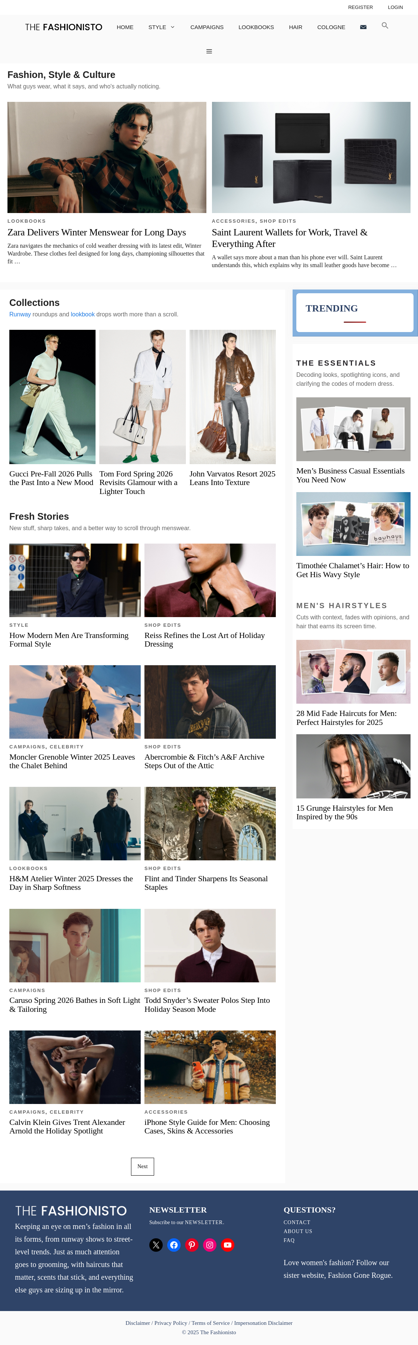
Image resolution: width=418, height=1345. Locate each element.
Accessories (234, 221)
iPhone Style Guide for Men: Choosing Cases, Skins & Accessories (207, 1126)
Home (125, 27)
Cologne (331, 27)
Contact (297, 1222)
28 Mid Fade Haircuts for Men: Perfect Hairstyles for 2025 (346, 718)
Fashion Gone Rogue (359, 1275)
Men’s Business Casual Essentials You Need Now (350, 475)
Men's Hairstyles (342, 605)
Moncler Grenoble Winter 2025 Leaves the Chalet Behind (72, 761)
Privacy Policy (171, 1323)
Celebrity (67, 747)
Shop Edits (278, 221)
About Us (298, 1231)
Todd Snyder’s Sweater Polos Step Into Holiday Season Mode (207, 1004)
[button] (385, 27)
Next (142, 1166)
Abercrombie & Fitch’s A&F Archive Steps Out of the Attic (204, 761)
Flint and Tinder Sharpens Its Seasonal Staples (206, 883)
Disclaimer (138, 1323)
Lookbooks (256, 27)
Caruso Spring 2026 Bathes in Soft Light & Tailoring (74, 1004)
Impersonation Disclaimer (263, 1323)
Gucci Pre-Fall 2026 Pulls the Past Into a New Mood (51, 478)
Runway (20, 314)
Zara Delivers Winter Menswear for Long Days (96, 232)
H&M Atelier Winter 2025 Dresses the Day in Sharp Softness (71, 883)
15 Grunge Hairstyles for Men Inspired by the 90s (344, 812)
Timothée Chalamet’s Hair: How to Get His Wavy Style (352, 570)
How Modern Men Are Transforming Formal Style (68, 639)
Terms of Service (210, 1323)
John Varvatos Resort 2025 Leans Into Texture (232, 478)
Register (360, 7)
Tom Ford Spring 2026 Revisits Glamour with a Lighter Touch (138, 482)
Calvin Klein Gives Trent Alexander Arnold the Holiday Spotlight (67, 1126)
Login (395, 7)
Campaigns (207, 27)
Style (166, 27)
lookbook (83, 314)
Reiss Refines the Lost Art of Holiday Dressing (204, 639)
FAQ (289, 1240)
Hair (295, 27)
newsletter (204, 1222)
